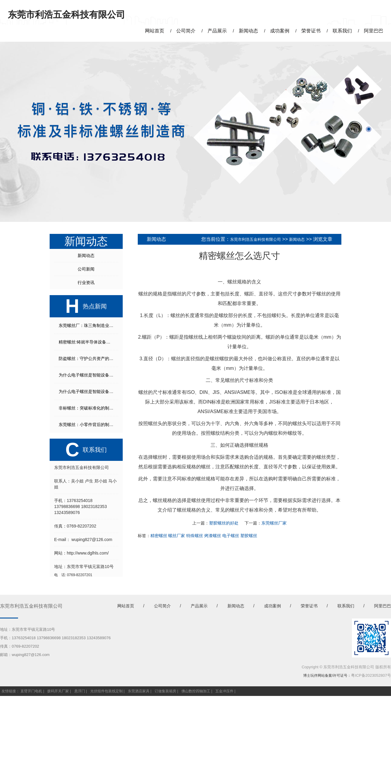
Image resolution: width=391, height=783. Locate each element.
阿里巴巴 (382, 605)
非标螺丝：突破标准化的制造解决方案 (88, 408)
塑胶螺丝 (248, 535)
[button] (368, 129)
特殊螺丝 (194, 535)
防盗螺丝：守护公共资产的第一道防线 (88, 358)
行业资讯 (86, 282)
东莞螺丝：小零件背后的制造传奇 (88, 424)
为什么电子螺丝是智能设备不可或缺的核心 (88, 375)
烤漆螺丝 (212, 535)
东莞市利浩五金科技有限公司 (255, 239)
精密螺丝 (158, 535)
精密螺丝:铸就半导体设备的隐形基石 (88, 342)
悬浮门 (79, 691)
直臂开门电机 (31, 691)
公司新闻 (86, 269)
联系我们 (345, 605)
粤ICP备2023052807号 (371, 675)
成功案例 (272, 605)
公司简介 (162, 605)
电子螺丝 (230, 535)
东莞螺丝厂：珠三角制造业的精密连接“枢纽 (88, 325)
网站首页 (125, 605)
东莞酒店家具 (138, 691)
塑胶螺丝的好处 (224, 523)
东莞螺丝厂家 (274, 523)
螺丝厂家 (176, 535)
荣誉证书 (309, 605)
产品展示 (199, 605)
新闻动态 (86, 255)
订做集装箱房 (165, 691)
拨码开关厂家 (58, 691)
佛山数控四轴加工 (195, 691)
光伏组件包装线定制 (106, 691)
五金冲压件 (224, 691)
